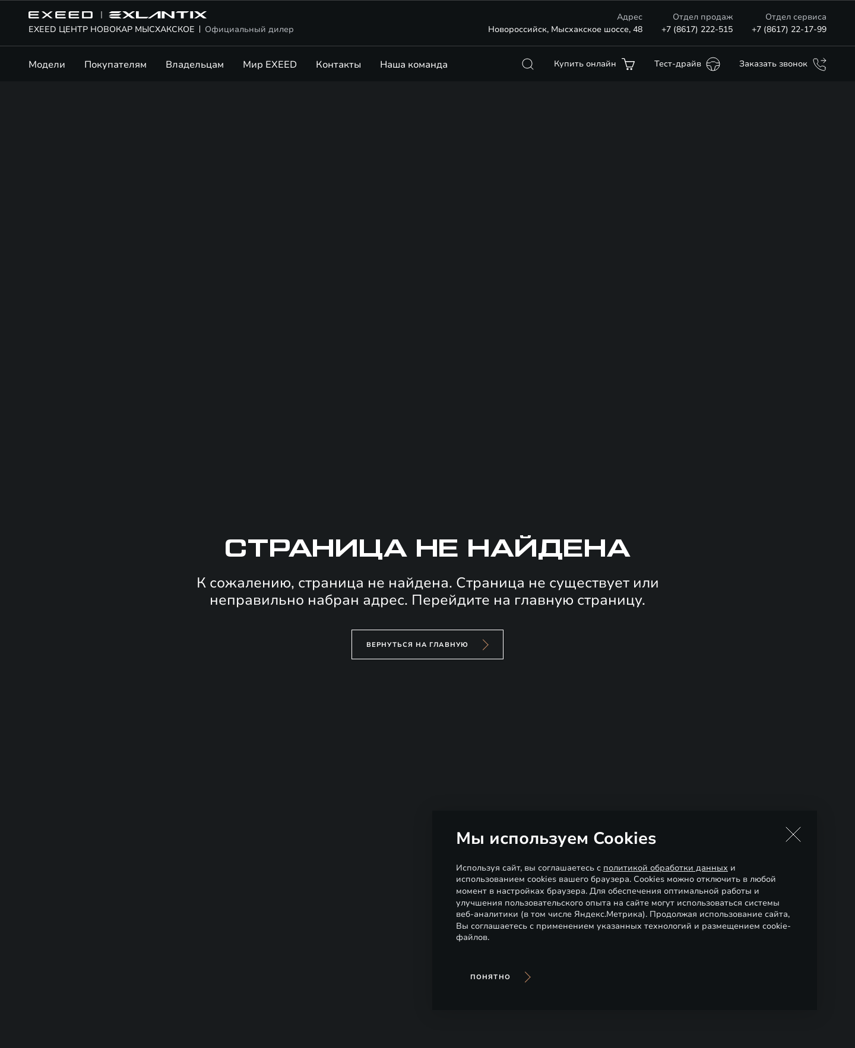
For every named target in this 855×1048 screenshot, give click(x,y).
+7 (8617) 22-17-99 (789, 29)
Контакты (338, 64)
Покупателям (115, 64)
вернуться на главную (417, 644)
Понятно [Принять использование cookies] (490, 977)
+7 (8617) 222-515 (697, 29)
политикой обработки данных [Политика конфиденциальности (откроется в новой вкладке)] (665, 868)
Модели (46, 64)
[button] (793, 834)
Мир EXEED (270, 64)
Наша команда (414, 64)
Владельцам (195, 64)
